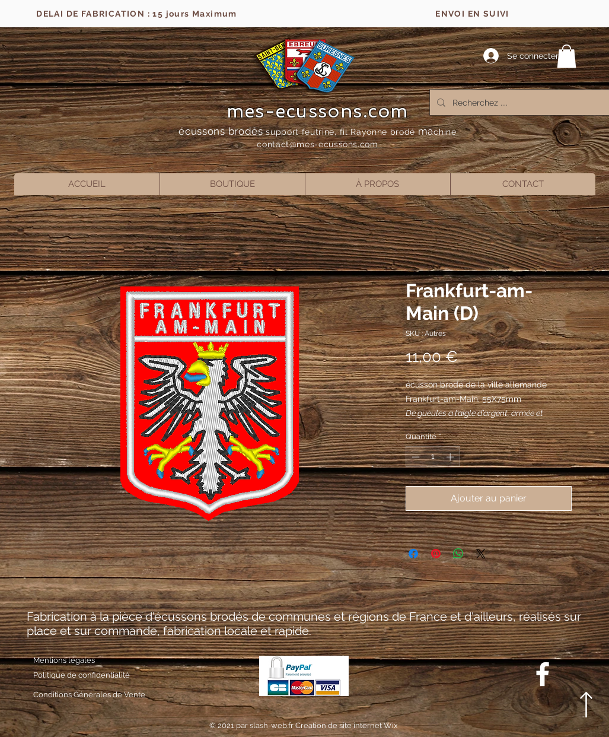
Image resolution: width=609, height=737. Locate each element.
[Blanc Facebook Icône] (543, 674)
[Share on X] (481, 554)
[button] (566, 56)
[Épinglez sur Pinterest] (436, 554)
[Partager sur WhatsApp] (458, 554)
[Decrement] (414, 457)
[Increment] (451, 457)
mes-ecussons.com (318, 111)
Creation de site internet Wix (346, 725)
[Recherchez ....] (518, 102)
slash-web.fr (272, 725)
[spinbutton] (432, 457)
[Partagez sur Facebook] (413, 554)
